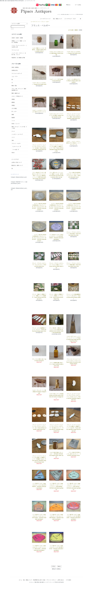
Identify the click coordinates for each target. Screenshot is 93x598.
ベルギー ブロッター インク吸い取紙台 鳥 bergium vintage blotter (39, 392)
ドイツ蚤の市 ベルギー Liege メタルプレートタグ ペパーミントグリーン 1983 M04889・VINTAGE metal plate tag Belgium (56, 486)
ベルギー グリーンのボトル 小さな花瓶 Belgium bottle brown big (56, 53)
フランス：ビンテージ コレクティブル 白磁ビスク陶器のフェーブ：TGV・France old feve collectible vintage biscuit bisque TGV (56, 148)
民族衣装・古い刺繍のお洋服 (18, 57)
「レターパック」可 (16, 146)
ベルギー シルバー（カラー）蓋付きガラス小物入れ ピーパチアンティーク (73, 143)
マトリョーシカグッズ (17, 73)
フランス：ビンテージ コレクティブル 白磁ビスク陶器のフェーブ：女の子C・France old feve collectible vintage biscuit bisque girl (73, 428)
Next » (59, 566)
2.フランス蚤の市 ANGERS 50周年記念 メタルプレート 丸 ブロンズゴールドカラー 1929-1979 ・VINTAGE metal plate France (73, 206)
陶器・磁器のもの (16, 93)
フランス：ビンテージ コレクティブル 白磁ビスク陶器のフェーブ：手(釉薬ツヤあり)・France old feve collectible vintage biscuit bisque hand (39, 459)
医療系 (13, 117)
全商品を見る (15, 70)
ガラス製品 (14, 108)
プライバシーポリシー (51, 580)
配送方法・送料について (17, 165)
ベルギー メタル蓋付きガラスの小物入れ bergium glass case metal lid (73, 81)
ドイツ (13, 137)
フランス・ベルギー (45, 21)
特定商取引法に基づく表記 (39, 580)
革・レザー (14, 111)
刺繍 (13, 114)
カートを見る (77, 4)
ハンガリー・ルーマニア (17, 134)
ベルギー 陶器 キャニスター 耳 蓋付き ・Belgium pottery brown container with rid (39, 50)
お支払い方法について (17, 162)
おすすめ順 (70, 30)
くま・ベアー (15, 76)
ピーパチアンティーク (45, 18)
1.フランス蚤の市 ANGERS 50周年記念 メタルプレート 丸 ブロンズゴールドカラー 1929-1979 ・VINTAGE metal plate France (39, 237)
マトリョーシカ (15, 50)
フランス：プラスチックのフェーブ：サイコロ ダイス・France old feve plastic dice (39, 265)
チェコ (13, 131)
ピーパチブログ (15, 159)
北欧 (13, 140)
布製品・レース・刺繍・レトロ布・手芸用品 (19, 41)
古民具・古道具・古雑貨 (17, 37)
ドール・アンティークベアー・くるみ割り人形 (19, 46)
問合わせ (67, 4)
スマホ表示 (68, 580)
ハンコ (13, 120)
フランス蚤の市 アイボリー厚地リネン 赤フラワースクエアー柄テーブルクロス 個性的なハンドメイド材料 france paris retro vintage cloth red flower (39, 175)
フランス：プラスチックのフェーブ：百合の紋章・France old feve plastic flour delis (73, 234)
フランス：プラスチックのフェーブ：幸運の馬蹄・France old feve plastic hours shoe (73, 265)
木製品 (13, 105)
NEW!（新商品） (15, 67)
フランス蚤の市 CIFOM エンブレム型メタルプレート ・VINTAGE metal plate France (73, 454)
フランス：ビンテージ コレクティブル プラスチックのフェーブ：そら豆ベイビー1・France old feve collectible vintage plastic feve (73, 396)
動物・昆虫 (14, 85)
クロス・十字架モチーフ (17, 96)
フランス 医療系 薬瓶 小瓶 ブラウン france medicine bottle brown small (56, 364)
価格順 (76, 30)
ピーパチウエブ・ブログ (70, 18)
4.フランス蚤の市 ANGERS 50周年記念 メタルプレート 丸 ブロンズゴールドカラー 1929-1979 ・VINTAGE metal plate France (39, 206)
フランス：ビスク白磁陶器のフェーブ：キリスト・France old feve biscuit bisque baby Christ (39, 329)
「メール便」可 (15, 149)
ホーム (20, 580)
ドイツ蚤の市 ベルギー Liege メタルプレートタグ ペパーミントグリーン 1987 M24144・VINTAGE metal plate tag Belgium (73, 486)
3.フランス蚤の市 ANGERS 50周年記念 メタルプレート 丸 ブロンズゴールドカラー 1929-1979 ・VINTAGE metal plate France (56, 206)
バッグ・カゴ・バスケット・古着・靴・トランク (19, 53)
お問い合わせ (61, 580)
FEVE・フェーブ (15, 123)
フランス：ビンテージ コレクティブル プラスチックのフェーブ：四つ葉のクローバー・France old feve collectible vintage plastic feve (56, 428)
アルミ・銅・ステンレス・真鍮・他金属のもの (19, 89)
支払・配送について (57, 18)
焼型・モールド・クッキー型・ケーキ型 (19, 127)
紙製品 (13, 102)
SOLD (13, 152)
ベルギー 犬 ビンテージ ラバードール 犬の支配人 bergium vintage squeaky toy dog (56, 115)
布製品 (13, 99)
